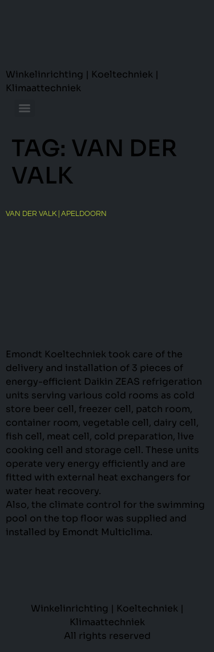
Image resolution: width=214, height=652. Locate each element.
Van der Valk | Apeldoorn (56, 214)
